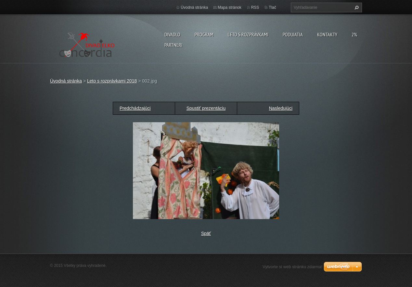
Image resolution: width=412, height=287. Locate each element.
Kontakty (327, 34)
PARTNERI (173, 45)
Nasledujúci (280, 108)
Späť (206, 233)
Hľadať (356, 7)
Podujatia (293, 34)
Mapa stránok (229, 7)
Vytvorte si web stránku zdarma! (292, 266)
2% (354, 34)
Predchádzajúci (135, 108)
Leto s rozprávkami (248, 34)
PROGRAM (204, 34)
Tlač (272, 7)
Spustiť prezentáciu (206, 108)
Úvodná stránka (194, 7)
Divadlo (172, 34)
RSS (255, 7)
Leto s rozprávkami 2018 (112, 81)
